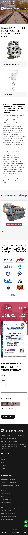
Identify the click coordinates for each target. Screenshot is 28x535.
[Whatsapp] (26, 521)
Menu (24, 8)
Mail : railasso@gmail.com (8, 438)
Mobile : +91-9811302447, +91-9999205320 (13, 436)
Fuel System (4, 496)
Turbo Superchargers (7, 488)
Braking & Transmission (8, 513)
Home (3, 457)
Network (3, 468)
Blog (2, 462)
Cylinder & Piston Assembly (9, 482)
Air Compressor (5, 494)
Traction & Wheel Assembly (9, 516)
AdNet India (14, 529)
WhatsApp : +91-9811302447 (9, 441)
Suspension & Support (7, 519)
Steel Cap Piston (8, 94)
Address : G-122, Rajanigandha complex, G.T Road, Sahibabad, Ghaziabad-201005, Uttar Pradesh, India (13, 446)
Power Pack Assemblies (14, 225)
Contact (3, 471)
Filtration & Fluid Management (10, 508)
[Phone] (26, 526)
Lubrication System (6, 502)
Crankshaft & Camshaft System (10, 485)
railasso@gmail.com (19, 1)
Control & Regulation (7, 511)
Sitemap (3, 465)
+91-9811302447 (7, 1)
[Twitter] (13, 4)
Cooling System (5, 505)
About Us (3, 460)
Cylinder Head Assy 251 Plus (11, 64)
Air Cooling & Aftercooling (8, 491)
